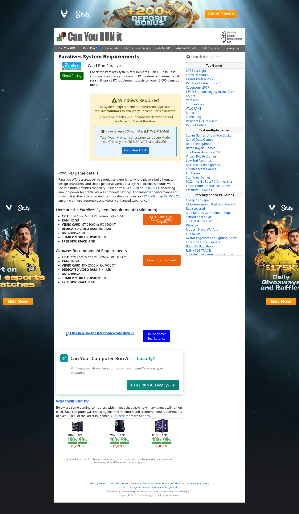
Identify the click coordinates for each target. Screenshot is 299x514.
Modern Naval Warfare (202, 229)
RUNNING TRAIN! (198, 250)
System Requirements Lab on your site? (156, 487)
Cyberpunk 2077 (197, 87)
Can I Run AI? (135, 150)
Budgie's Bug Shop (199, 246)
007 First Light (196, 71)
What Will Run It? (72, 401)
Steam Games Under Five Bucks (208, 135)
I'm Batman (194, 173)
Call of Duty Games (199, 139)
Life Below (193, 234)
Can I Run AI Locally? (153, 385)
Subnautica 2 (195, 104)
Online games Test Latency (156, 336)
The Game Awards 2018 (203, 152)
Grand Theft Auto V (199, 79)
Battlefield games (198, 144)
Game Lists (111, 48)
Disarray (192, 225)
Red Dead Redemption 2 (203, 83)
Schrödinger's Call (199, 217)
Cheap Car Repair (198, 200)
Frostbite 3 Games (199, 190)
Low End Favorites (199, 160)
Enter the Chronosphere (203, 242)
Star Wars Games (198, 177)
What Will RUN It (186, 48)
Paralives (192, 100)
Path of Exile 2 (196, 125)
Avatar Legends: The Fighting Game (211, 238)
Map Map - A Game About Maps (208, 213)
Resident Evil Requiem (202, 121)
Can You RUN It (68, 48)
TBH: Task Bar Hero (199, 221)
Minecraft (193, 113)
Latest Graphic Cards (162, 260)
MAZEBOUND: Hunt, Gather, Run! (209, 255)
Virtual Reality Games (201, 156)
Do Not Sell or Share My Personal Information (157, 483)
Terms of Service (118, 483)
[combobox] (216, 56)
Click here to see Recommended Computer (161, 219)
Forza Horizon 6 (197, 75)
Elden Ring (193, 117)
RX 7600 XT (171, 196)
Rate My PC (163, 48)
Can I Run (91, 48)
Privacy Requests (197, 483)
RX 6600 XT (151, 188)
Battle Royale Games (200, 148)
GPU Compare (210, 48)
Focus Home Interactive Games (208, 186)
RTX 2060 (148, 196)
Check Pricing (71, 76)
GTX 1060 (132, 188)
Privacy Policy (98, 483)
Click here (118, 416)
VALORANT (193, 108)
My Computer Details (137, 48)
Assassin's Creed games (203, 165)
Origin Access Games (201, 169)
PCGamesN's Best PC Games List (209, 181)
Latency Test (232, 48)
